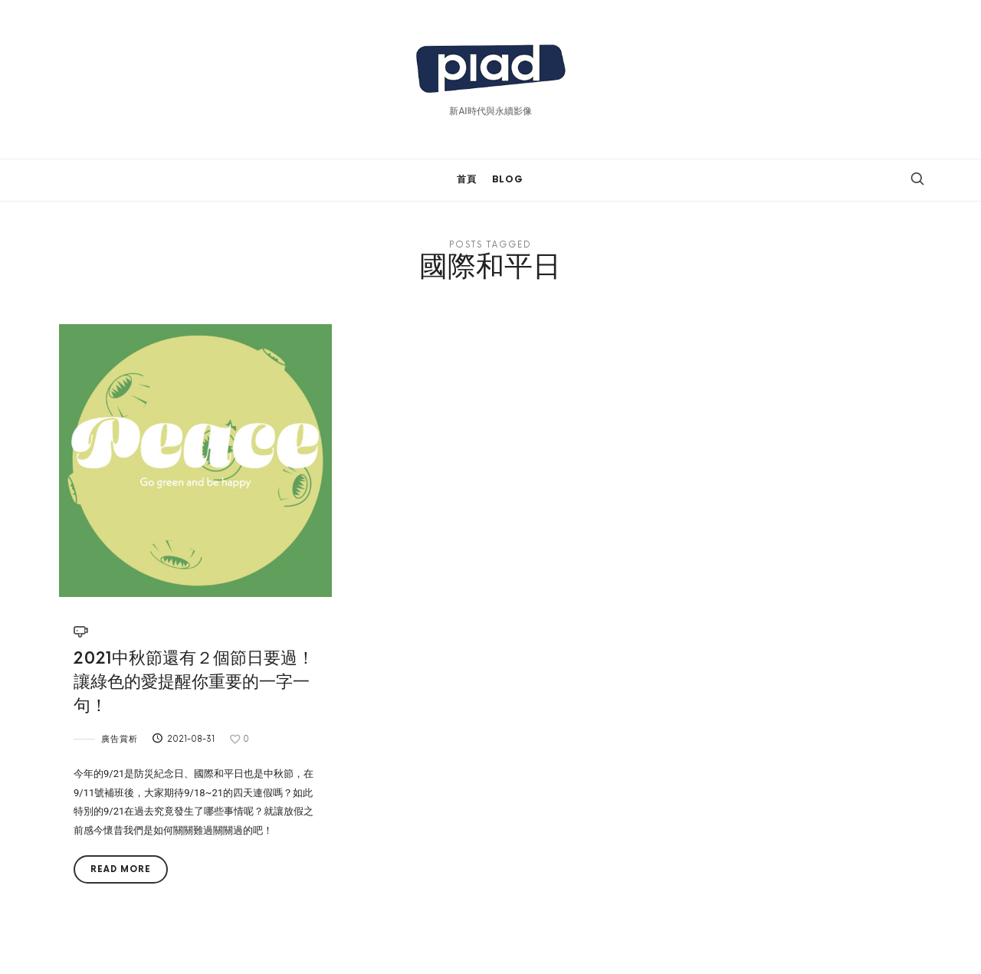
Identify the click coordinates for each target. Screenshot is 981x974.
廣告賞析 (119, 739)
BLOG (507, 179)
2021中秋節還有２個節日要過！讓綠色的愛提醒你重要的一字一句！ (194, 682)
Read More (120, 869)
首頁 (467, 179)
